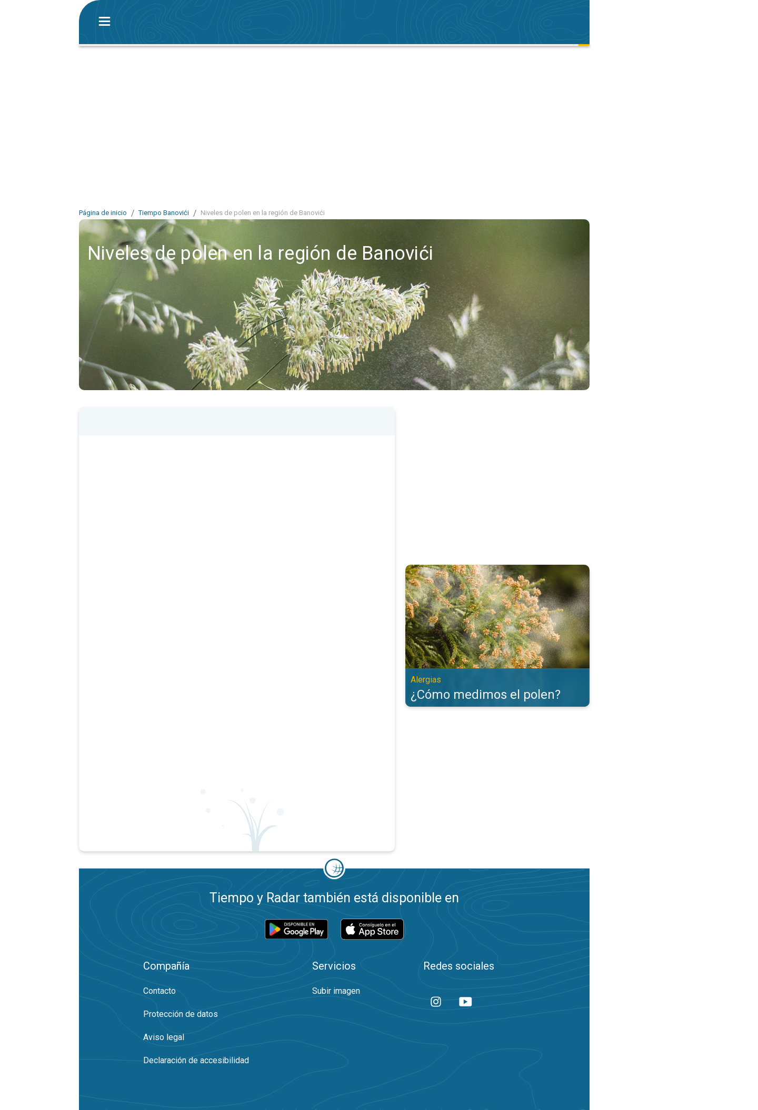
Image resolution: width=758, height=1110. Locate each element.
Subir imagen (336, 991)
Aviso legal (163, 1037)
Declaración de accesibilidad (196, 1060)
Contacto (159, 991)
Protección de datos (180, 1014)
